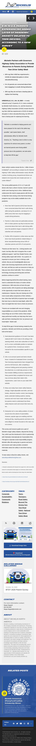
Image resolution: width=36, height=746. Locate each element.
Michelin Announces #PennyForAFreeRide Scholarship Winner (13, 701)
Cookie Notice (17, 742)
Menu (4, 11)
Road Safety (23, 499)
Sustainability (7, 497)
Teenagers (22, 497)
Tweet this (25, 160)
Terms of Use (5, 740)
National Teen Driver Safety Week (24, 513)
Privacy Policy (27, 738)
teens (21, 494)
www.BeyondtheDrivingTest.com (11, 457)
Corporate (5, 494)
